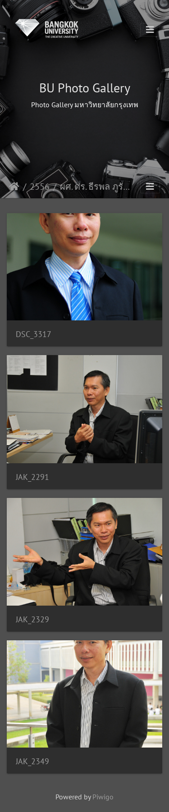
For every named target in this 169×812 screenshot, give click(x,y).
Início (14, 186)
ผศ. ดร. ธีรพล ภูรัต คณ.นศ (97, 186)
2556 (40, 186)
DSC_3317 (33, 334)
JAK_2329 (32, 619)
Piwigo (103, 796)
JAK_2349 (32, 761)
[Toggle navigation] (150, 29)
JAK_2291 (32, 477)
